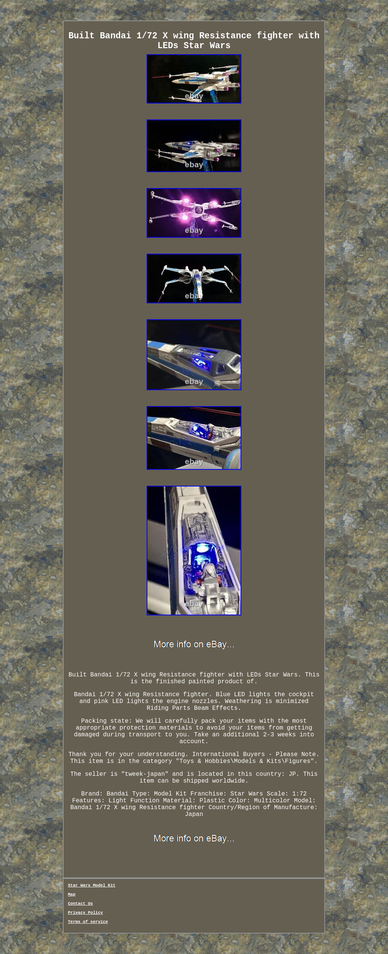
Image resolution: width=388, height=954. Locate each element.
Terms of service (88, 921)
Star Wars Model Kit (91, 885)
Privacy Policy (85, 912)
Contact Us (80, 903)
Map (71, 894)
